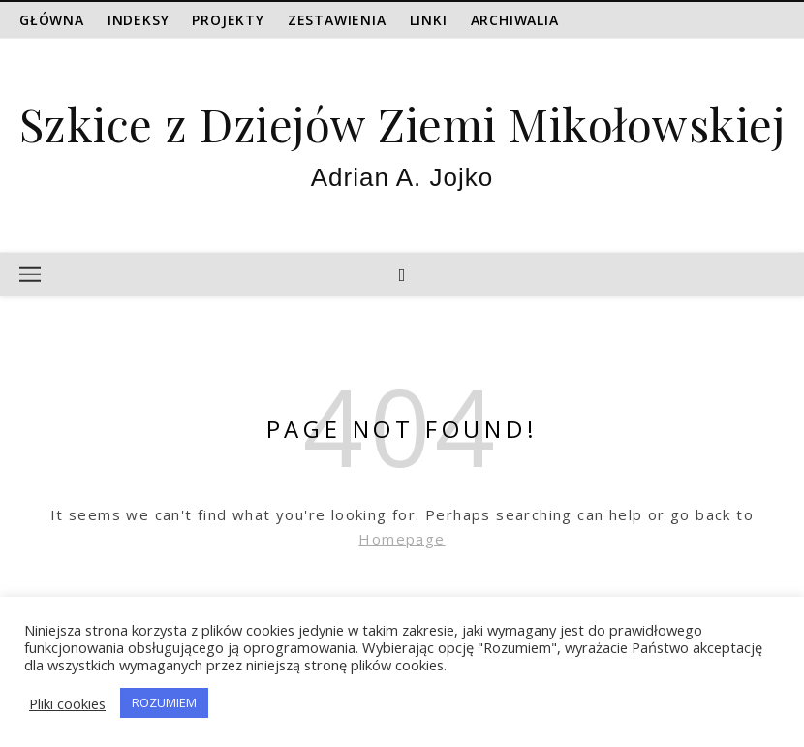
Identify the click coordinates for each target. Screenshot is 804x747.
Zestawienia (337, 20)
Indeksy (139, 20)
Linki (429, 20)
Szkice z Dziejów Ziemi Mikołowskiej (402, 123)
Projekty (227, 20)
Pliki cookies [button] (67, 703)
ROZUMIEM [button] (164, 702)
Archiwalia (515, 20)
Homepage (401, 538)
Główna (51, 20)
